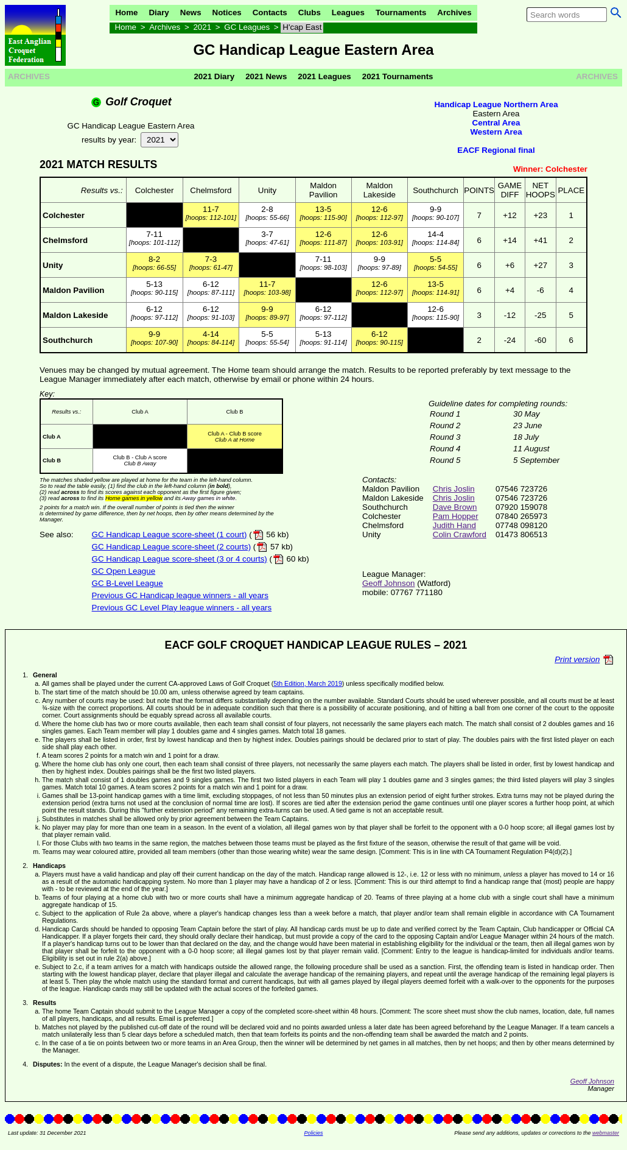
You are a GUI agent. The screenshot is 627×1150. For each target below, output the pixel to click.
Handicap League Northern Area (496, 104)
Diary (159, 12)
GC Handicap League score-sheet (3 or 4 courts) (179, 558)
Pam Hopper (455, 516)
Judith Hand (454, 525)
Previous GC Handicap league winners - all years (180, 595)
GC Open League (123, 571)
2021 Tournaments (397, 76)
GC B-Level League (127, 583)
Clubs (309, 12)
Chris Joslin (454, 488)
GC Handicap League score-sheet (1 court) (169, 534)
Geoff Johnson (388, 583)
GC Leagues (247, 27)
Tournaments (401, 12)
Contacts (270, 12)
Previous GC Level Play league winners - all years (182, 607)
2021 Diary (214, 76)
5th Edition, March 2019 (307, 683)
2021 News (266, 76)
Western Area (496, 131)
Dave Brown (455, 507)
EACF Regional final (495, 150)
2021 (202, 27)
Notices (227, 12)
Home (126, 12)
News (190, 12)
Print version (577, 659)
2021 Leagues (324, 76)
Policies (313, 1133)
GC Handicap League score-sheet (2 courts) (171, 546)
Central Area (496, 122)
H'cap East (301, 27)
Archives (454, 12)
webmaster (605, 1133)
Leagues (348, 12)
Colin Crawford (459, 534)
